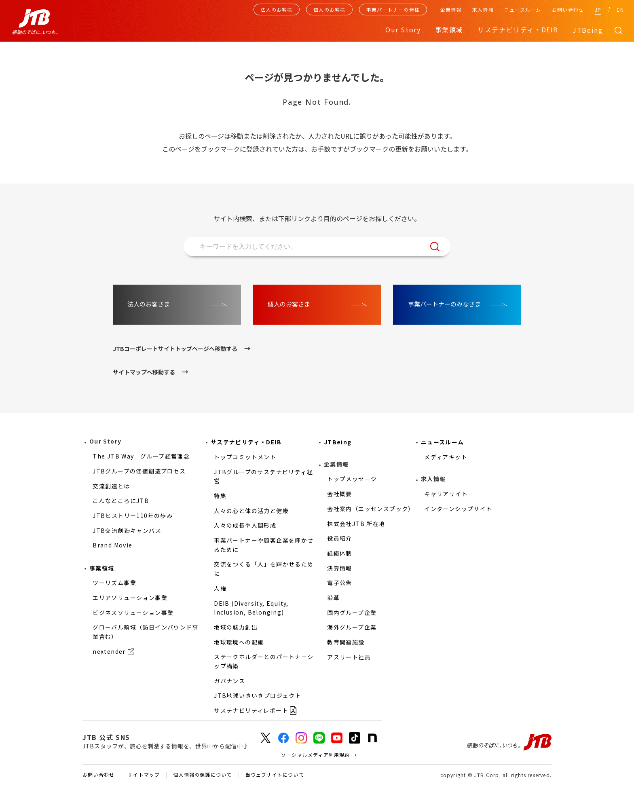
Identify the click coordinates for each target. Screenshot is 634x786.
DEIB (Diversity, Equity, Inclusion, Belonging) (251, 608)
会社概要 (339, 494)
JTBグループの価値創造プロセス (139, 471)
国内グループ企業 (351, 613)
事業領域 (101, 568)
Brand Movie (112, 545)
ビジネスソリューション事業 (133, 613)
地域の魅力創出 (236, 627)
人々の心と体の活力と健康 (251, 511)
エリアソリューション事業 (130, 598)
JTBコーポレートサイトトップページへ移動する (175, 348)
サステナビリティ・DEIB (246, 442)
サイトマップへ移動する (144, 372)
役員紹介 (339, 538)
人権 (220, 588)
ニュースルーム (522, 9)
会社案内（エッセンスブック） (370, 509)
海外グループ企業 (351, 627)
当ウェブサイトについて (274, 775)
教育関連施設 (345, 642)
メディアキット (445, 457)
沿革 (333, 598)
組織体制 (339, 553)
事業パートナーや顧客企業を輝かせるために (263, 545)
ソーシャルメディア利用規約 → (319, 754)
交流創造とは (111, 486)
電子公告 (339, 583)
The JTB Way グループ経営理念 (141, 456)
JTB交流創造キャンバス (127, 530)
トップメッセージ (352, 479)
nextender (109, 651)
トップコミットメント (245, 457)
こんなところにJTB (121, 501)
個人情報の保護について (202, 775)
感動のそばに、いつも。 (509, 742)
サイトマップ (144, 775)
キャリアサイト (446, 494)
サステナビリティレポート (251, 710)
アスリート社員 (349, 657)
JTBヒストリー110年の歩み (133, 515)
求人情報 (483, 9)
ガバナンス (229, 681)
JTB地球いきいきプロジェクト (257, 695)
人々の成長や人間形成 (245, 525)
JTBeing (587, 30)
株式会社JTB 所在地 (356, 524)
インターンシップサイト (458, 509)
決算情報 (339, 568)
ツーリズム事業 (114, 583)
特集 (220, 496)
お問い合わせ (568, 9)
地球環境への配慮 (239, 642)
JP (598, 9)
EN (620, 9)
